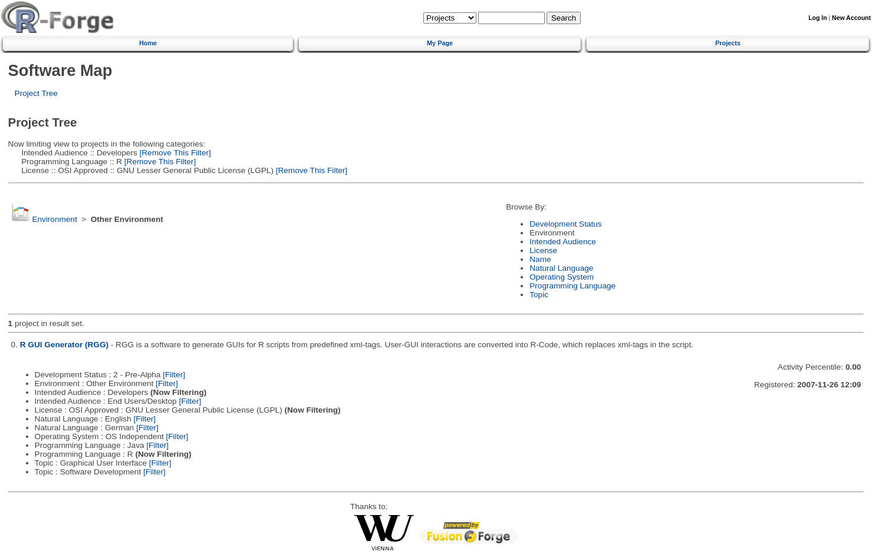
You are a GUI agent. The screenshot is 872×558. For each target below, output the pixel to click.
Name (540, 259)
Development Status (565, 224)
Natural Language (561, 268)
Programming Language (572, 285)
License (543, 250)
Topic (538, 294)
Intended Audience (562, 241)
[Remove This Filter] (174, 152)
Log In (817, 18)
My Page (440, 42)
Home (148, 42)
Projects (728, 42)
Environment (54, 219)
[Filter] (174, 374)
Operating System (561, 277)
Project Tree (36, 93)
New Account (851, 18)
